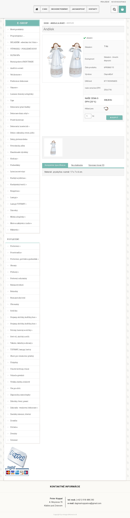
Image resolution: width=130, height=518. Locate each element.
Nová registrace (118, 2)
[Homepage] (37, 9)
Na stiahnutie (77, 165)
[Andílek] (61, 58)
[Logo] (14, 9)
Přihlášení (105, 2)
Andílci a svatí (58, 23)
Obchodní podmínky (59, 9)
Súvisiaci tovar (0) (96, 165)
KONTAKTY (93, 9)
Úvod (46, 23)
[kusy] (88, 116)
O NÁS (44, 9)
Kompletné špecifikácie (55, 165)
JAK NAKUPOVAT (78, 9)
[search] (114, 9)
